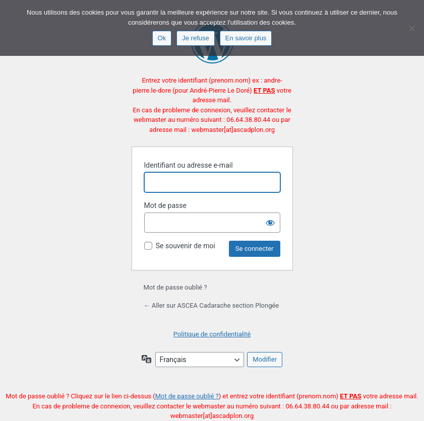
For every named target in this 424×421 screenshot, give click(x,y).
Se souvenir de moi (185, 246)
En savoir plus (246, 38)
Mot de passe (165, 205)
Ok (162, 38)
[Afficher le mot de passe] (270, 223)
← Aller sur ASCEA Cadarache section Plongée (211, 305)
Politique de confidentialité (212, 334)
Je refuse (195, 38)
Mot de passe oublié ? (175, 287)
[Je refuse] (411, 28)
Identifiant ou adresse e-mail (188, 165)
